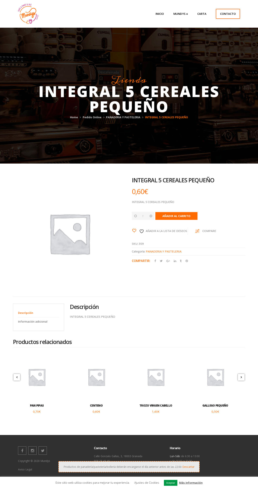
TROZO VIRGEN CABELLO (155, 405)
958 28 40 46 (102, 461)
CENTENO (96, 405)
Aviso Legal (25, 469)
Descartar (188, 467)
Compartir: (141, 261)
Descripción (25, 313)
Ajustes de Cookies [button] (146, 482)
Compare (209, 231)
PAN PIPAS (37, 405)
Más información (191, 482)
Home (74, 117)
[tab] (38, 313)
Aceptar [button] (170, 482)
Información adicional (32, 321)
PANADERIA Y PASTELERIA (123, 117)
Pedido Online (92, 117)
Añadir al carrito (176, 216)
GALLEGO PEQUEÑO (215, 405)
